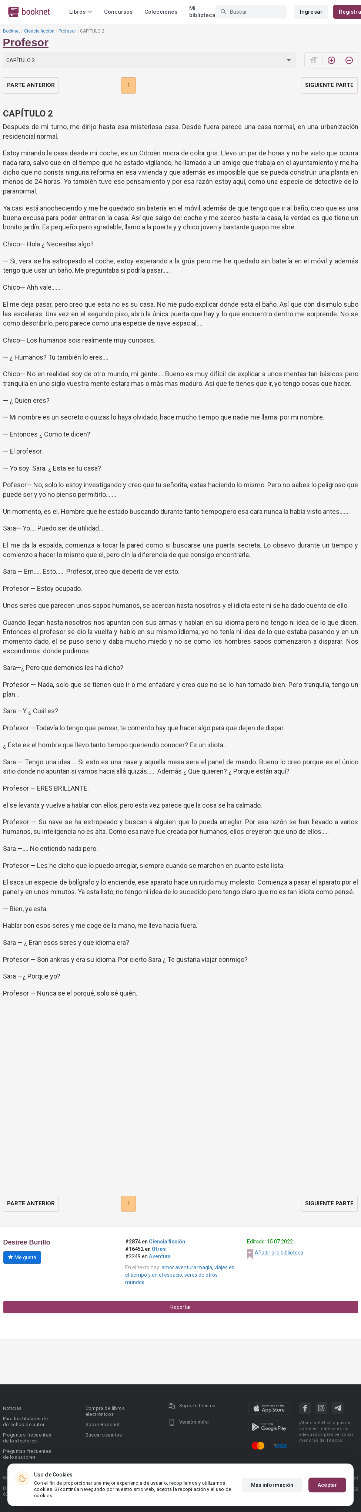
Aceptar (327, 1485)
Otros (159, 1249)
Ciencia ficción (39, 31)
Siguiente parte (329, 85)
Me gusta (22, 1257)
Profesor (67, 31)
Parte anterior (31, 85)
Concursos (118, 12)
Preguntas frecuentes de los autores (27, 1454)
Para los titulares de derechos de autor (25, 1421)
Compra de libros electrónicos (105, 1411)
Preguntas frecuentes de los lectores (27, 1438)
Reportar (180, 1307)
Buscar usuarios (104, 1435)
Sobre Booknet (103, 1424)
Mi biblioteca (202, 11)
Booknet (11, 31)
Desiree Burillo (26, 1242)
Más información (272, 1485)
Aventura (160, 1256)
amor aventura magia (186, 1267)
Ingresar (311, 12)
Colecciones (160, 12)
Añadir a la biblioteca (279, 1253)
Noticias (12, 1408)
